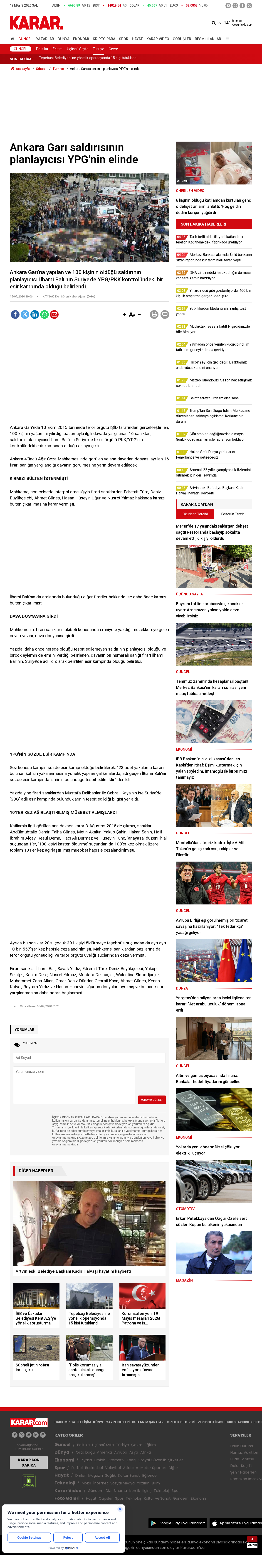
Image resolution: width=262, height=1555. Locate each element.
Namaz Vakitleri (244, 1452)
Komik (134, 1490)
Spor (123, 39)
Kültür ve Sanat (157, 1498)
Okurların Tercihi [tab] (195, 514)
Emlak (99, 1460)
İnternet (100, 1483)
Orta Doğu (85, 1452)
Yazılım (143, 1483)
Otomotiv (115, 1460)
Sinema (120, 1490)
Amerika (104, 1452)
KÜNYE (98, 1422)
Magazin (95, 1475)
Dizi (108, 1490)
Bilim (156, 1483)
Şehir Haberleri (243, 1472)
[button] (124, 315)
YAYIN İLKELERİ (118, 1422)
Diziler (80, 1475)
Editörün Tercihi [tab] (233, 514)
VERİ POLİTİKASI (210, 1422)
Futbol (77, 1467)
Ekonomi (81, 39)
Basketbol (94, 1467)
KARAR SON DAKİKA (29, 1462)
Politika (42, 49)
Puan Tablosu (242, 1459)
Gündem (95, 1490)
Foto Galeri (66, 1498)
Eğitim (57, 49)
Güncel (25, 39)
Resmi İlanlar (208, 39)
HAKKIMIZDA (64, 1422)
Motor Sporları (153, 1467)
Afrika (145, 1452)
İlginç (146, 1490)
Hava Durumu (242, 1446)
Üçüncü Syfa (103, 1444)
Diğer (173, 1467)
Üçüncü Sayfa (77, 49)
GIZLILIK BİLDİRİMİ (181, 1422)
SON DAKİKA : (22, 59)
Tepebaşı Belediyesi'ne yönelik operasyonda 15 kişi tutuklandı (88, 59)
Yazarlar (45, 39)
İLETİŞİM (84, 1422)
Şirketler (175, 1460)
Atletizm (130, 1467)
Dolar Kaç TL (241, 1465)
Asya (133, 1452)
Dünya (63, 39)
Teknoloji (64, 1483)
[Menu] (226, 39)
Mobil (86, 1483)
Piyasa (86, 1460)
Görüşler (182, 39)
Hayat (137, 39)
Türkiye (98, 49)
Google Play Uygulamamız (181, 1523)
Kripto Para (104, 39)
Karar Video (157, 39)
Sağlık (110, 1475)
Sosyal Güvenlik (152, 1460)
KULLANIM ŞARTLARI (148, 1422)
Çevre (113, 49)
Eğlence (149, 1475)
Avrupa (120, 1452)
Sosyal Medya (122, 1483)
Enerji (131, 1460)
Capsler (106, 1498)
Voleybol (113, 1467)
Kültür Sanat (129, 1475)
